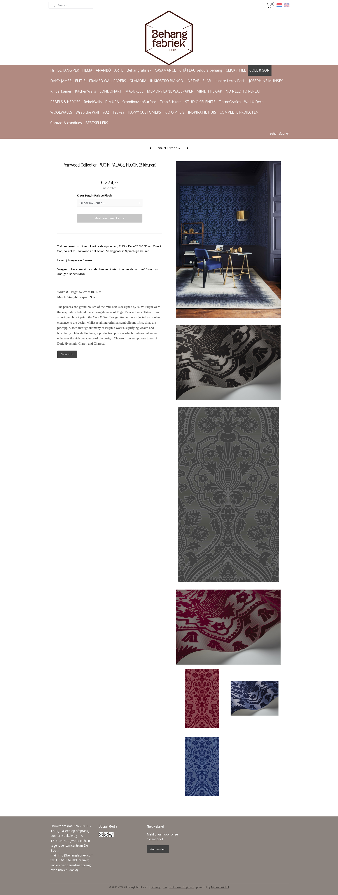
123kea (118, 112)
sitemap (156, 887)
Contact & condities (66, 122)
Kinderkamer (61, 91)
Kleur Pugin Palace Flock (94, 195)
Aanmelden (158, 849)
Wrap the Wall (87, 112)
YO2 (105, 112)
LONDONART (111, 91)
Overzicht (67, 354)
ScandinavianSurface (139, 101)
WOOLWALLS (61, 112)
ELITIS (80, 80)
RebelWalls (93, 101)
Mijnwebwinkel (220, 887)
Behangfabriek (139, 70)
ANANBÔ (103, 70)
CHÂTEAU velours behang (200, 70)
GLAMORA (138, 80)
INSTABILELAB (199, 80)
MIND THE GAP (209, 91)
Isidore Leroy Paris (230, 80)
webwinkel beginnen (182, 887)
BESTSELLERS (96, 122)
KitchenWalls (85, 91)
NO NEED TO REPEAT (243, 91)
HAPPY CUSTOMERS (144, 112)
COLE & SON (259, 70)
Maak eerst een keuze (109, 218)
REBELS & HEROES (65, 101)
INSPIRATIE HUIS (202, 112)
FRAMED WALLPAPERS (107, 80)
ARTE (118, 70)
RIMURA (112, 101)
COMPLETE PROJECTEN (239, 112)
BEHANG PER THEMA (74, 70)
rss (165, 887)
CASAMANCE (165, 70)
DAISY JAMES (61, 80)
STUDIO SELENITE (200, 101)
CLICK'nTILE (236, 70)
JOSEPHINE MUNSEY (266, 80)
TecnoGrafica (230, 101)
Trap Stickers (171, 101)
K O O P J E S (174, 112)
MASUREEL (134, 91)
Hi (52, 70)
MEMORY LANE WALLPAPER (170, 91)
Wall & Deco (254, 101)
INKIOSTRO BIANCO (166, 80)
